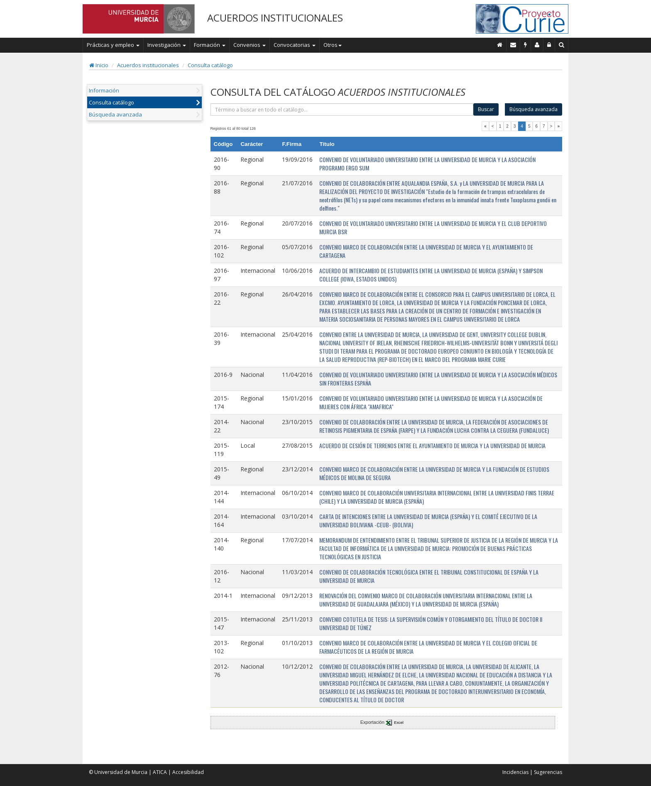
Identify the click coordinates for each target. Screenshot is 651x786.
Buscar (486, 109)
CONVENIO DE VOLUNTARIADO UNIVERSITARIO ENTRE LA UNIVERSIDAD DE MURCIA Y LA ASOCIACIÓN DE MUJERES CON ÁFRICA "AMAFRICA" (431, 402)
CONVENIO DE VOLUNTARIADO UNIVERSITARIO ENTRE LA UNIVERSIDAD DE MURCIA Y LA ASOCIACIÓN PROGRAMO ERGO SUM (427, 163)
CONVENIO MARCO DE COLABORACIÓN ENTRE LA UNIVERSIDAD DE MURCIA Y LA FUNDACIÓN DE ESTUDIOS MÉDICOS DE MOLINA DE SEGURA (434, 473)
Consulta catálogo (210, 65)
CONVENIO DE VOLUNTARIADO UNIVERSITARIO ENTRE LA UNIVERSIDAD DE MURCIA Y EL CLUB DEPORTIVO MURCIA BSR (433, 227)
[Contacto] (513, 45)
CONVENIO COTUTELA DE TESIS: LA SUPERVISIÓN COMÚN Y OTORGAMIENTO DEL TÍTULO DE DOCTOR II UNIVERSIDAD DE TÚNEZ (430, 623)
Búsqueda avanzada (115, 114)
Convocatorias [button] (295, 45)
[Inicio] (500, 45)
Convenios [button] (249, 45)
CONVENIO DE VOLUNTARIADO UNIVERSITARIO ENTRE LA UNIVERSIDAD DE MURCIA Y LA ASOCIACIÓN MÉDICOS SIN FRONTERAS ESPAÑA (438, 378)
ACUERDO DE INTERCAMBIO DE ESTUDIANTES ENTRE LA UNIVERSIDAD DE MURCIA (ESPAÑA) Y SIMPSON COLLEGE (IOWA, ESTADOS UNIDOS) (431, 274)
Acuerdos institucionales (148, 65)
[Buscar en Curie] (561, 45)
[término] (342, 109)
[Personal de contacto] (537, 45)
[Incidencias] (525, 45)
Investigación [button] (166, 45)
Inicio (98, 65)
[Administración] (549, 45)
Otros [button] (332, 45)
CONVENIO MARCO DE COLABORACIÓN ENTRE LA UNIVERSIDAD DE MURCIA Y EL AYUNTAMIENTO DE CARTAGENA (426, 251)
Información (104, 90)
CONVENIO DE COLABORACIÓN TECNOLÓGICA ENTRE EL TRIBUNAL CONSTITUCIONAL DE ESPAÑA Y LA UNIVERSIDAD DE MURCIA (428, 576)
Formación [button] (209, 45)
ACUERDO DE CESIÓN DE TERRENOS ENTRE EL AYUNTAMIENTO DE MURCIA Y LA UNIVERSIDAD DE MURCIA (432, 445)
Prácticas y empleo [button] (113, 45)
